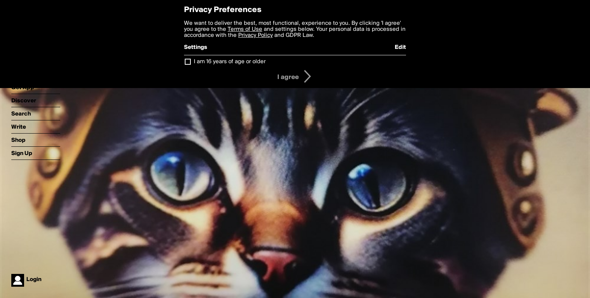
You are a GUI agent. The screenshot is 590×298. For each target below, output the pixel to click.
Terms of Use (245, 29)
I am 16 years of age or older (230, 62)
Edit (400, 47)
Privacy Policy (255, 35)
